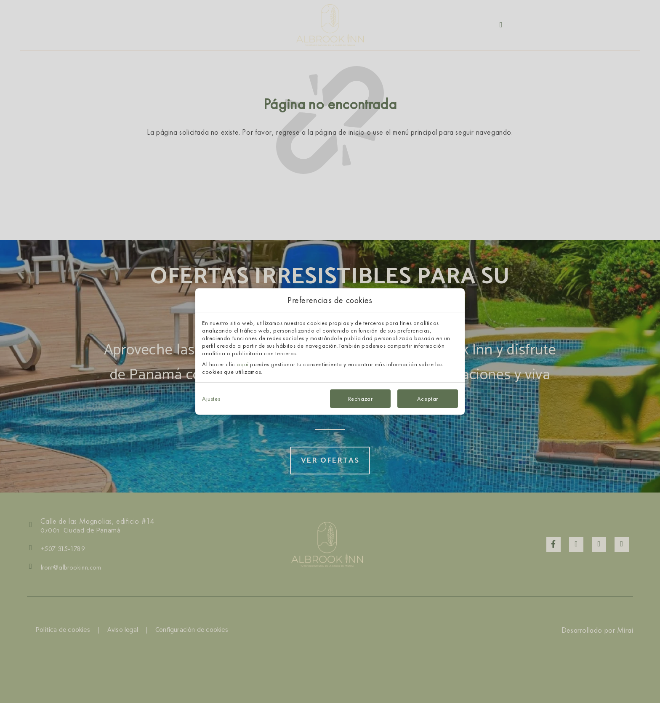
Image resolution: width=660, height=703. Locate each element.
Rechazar (360, 398)
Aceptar (427, 398)
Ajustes (211, 398)
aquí (242, 364)
